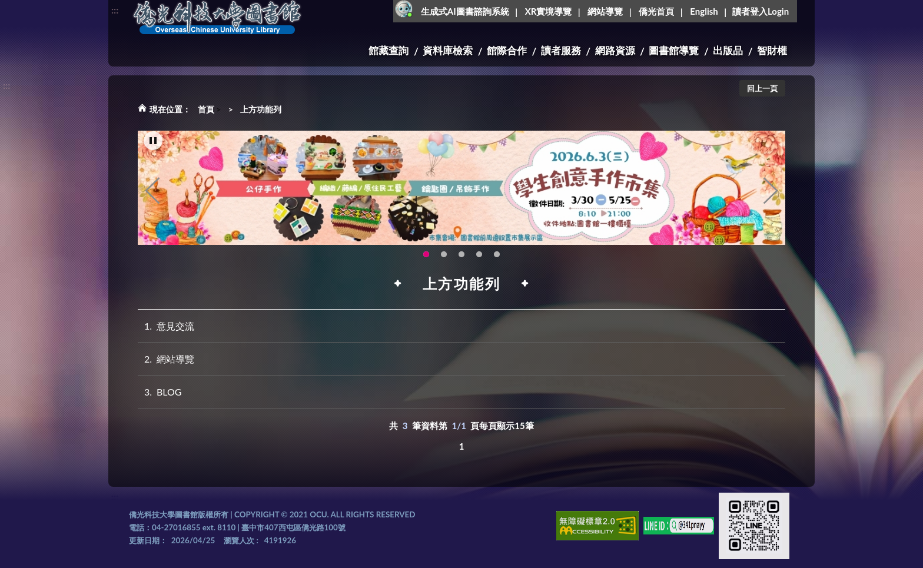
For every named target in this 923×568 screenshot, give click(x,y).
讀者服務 (561, 50)
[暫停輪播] (153, 141)
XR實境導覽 (548, 11)
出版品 (728, 50)
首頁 (206, 109)
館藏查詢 (388, 50)
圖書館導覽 (674, 50)
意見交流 (166, 326)
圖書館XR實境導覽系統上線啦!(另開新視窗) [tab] (461, 255)
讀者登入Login (760, 11)
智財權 (772, 50)
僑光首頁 (656, 11)
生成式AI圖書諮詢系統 (465, 11)
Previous (152, 191)
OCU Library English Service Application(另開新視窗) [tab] (444, 255)
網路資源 (615, 50)
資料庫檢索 (448, 50)
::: (114, 9)
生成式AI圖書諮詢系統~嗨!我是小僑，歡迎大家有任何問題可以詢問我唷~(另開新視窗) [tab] (497, 255)
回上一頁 (762, 88)
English (704, 11)
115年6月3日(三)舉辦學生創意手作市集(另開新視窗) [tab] (426, 255)
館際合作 (507, 50)
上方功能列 (260, 109)
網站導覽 (605, 11)
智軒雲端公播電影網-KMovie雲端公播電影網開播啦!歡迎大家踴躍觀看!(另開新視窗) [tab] (479, 255)
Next (770, 191)
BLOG (160, 391)
